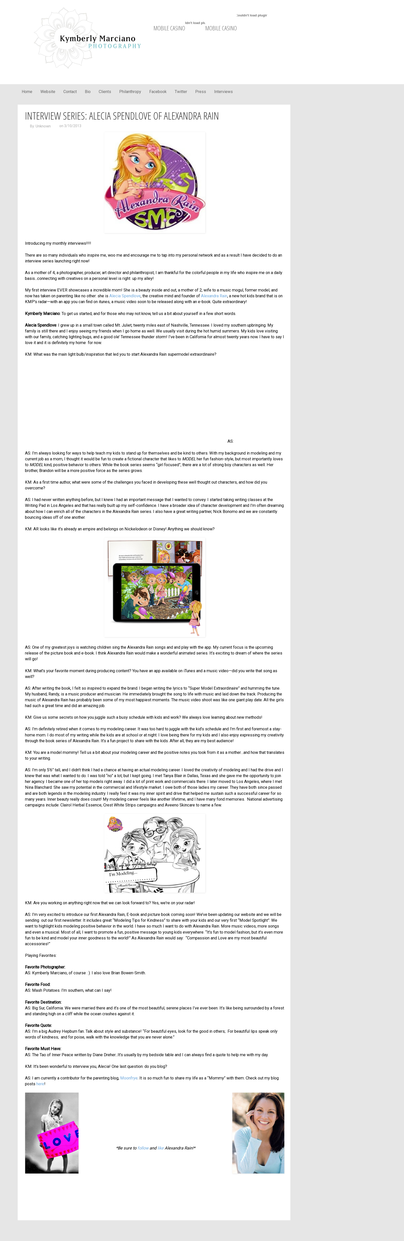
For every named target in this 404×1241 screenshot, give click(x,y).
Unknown (43, 126)
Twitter (181, 91)
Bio (88, 91)
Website (47, 91)
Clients (105, 91)
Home (27, 91)
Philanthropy (130, 91)
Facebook (158, 91)
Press (200, 91)
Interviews (223, 91)
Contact (70, 91)
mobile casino (169, 28)
